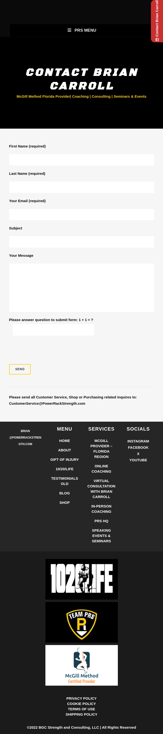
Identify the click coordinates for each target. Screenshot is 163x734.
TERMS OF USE (81, 709)
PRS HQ (101, 521)
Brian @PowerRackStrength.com (25, 437)
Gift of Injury (64, 459)
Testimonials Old (64, 481)
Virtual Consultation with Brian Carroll (101, 489)
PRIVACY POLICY (81, 698)
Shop (64, 502)
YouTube (138, 460)
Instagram (138, 441)
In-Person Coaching (101, 509)
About (64, 450)
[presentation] (46, 349)
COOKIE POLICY (81, 704)
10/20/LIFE (64, 469)
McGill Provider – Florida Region (102, 449)
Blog (64, 493)
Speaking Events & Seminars (101, 535)
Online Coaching (101, 468)
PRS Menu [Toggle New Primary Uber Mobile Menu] (81, 30)
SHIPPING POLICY (82, 714)
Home (64, 441)
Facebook (138, 447)
